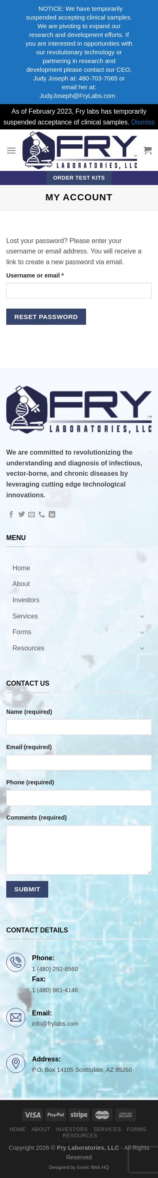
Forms (21, 631)
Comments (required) (36, 817)
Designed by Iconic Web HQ (79, 1167)
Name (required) (29, 711)
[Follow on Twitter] (21, 514)
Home (21, 568)
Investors (26, 600)
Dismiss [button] (143, 122)
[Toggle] (142, 616)
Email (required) (29, 747)
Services (25, 616)
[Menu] (11, 150)
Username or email (47, 275)
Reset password (46, 316)
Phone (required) (30, 782)
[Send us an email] (31, 514)
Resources (28, 648)
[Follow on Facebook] (11, 514)
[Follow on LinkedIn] (52, 514)
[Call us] (41, 514)
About (21, 583)
